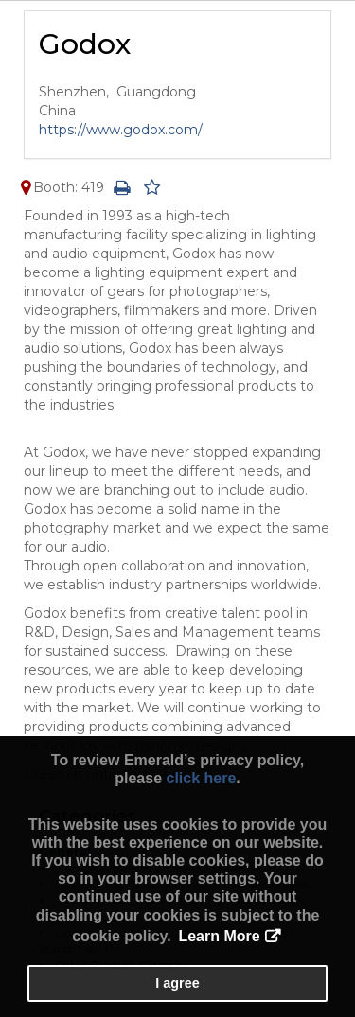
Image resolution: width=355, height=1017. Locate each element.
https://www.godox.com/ (121, 129)
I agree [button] (177, 983)
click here (201, 778)
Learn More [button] (218, 936)
